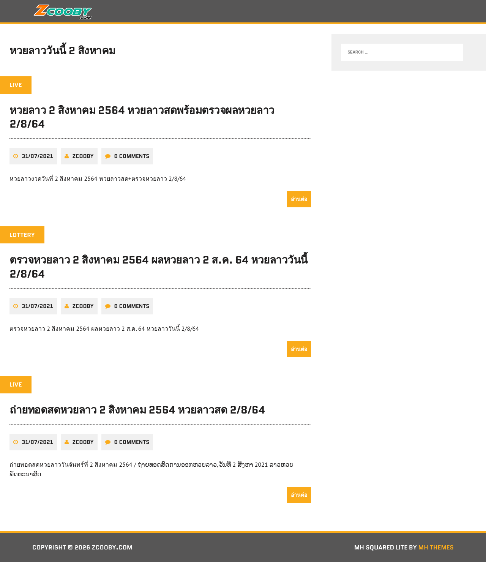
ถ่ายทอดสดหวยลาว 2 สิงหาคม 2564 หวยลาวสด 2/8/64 (137, 409)
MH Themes (436, 547)
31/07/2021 (37, 156)
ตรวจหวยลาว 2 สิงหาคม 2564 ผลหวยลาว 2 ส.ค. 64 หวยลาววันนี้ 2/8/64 (158, 266)
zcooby (83, 156)
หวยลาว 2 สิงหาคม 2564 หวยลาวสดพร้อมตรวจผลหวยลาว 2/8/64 (142, 117)
